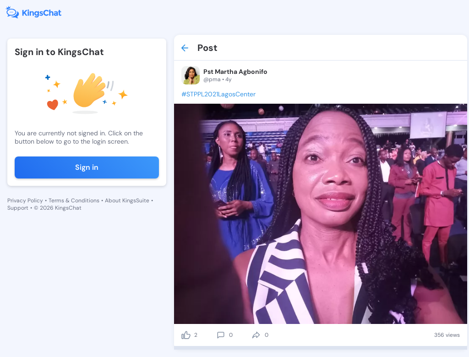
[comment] (220, 335)
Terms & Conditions (74, 200)
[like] (186, 335)
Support (17, 208)
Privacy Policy (25, 200)
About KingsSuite (127, 200)
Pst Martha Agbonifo (235, 71)
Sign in (86, 167)
